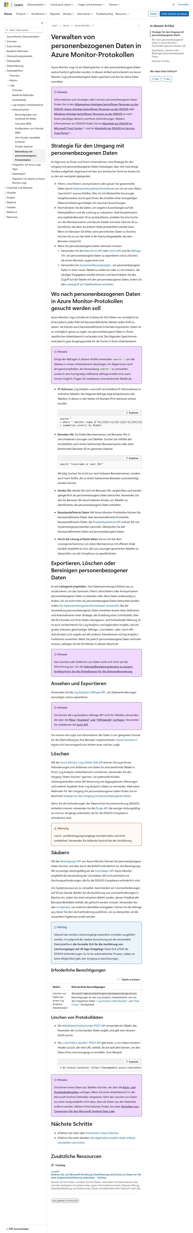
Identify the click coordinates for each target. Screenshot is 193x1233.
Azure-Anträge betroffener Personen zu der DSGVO (96, 109)
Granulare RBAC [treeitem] (23, 123)
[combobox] (23, 30)
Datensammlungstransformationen (94, 188)
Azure (66, 25)
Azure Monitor (82, 25)
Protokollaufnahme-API (107, 522)
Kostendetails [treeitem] (19, 99)
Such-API (82, 724)
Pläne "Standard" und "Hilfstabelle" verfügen (96, 720)
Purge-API (102, 808)
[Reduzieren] (42, 23)
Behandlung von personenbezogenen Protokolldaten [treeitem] (25, 155)
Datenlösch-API (93, 250)
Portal (153, 13)
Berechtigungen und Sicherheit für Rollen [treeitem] (25, 116)
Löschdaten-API (104, 871)
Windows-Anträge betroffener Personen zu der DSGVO (88, 114)
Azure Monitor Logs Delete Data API (81, 762)
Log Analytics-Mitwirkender (112, 1000)
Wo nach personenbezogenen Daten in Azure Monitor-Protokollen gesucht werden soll (168, 42)
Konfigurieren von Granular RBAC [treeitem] (29, 130)
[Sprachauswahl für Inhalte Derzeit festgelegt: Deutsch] (12, 1227)
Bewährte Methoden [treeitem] (23, 95)
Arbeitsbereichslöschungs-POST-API (83, 1025)
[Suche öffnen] (173, 5)
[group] (100, 422)
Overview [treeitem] (14, 75)
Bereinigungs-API (70, 861)
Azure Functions (125, 740)
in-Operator (63, 907)
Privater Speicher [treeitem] (24, 146)
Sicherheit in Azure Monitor (102, 1133)
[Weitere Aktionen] (139, 25)
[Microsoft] (6, 4)
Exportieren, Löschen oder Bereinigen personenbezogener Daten (168, 53)
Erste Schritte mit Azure (174, 13)
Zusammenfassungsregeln (95, 265)
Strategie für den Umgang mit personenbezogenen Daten (97, 796)
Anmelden (183, 4)
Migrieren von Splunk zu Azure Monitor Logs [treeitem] (28, 181)
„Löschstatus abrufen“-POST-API (81, 1042)
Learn (55, 25)
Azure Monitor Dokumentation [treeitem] (23, 36)
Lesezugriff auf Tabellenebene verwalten (89, 284)
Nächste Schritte (160, 61)
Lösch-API (115, 250)
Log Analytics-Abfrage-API (89, 692)
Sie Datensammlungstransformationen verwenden (89, 605)
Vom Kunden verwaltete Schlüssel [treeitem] (27, 139)
